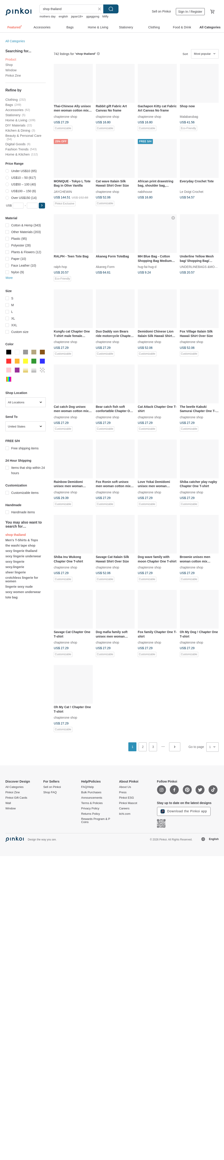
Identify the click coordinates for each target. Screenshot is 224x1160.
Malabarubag (189, 116)
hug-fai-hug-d (147, 267)
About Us (125, 787)
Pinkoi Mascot (128, 803)
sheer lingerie (15, 572)
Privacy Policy (90, 808)
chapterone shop (65, 116)
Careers (124, 808)
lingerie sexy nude (19, 586)
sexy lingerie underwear (23, 556)
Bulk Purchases (91, 792)
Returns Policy (90, 813)
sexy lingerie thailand (21, 551)
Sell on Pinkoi (161, 11)
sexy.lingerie (14, 567)
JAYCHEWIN (63, 191)
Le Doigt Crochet (191, 191)
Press (122, 792)
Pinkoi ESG (126, 797)
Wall (8, 803)
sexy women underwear (23, 592)
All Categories (15, 41)
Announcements (91, 797)
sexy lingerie (14, 561)
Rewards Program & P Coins (95, 820)
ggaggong (92, 16)
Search (111, 9)
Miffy (105, 16)
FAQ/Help (87, 787)
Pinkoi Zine (13, 75)
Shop (9, 65)
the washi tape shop (20, 545)
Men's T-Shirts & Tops (21, 540)
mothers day (47, 16)
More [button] (9, 278)
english (63, 16)
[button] (42, 205)
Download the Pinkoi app (184, 811)
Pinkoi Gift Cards (16, 797)
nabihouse (145, 191)
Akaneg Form (105, 267)
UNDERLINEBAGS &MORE (199, 267)
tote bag (11, 597)
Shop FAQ (50, 792)
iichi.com (124, 813)
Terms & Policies (92, 803)
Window (11, 70)
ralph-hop (60, 267)
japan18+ (77, 16)
